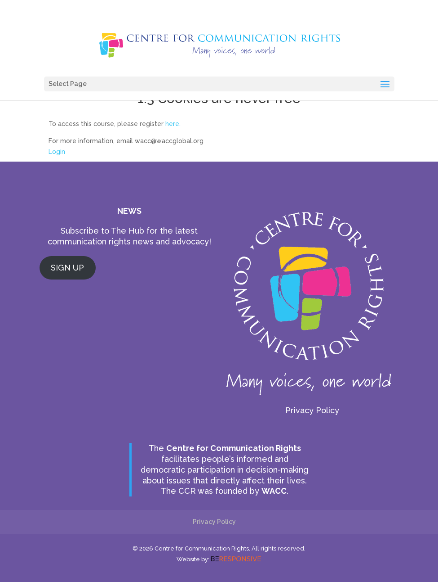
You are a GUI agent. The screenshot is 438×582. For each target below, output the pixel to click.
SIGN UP (67, 267)
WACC (274, 491)
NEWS (129, 211)
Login (57, 151)
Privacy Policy (312, 410)
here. (173, 123)
